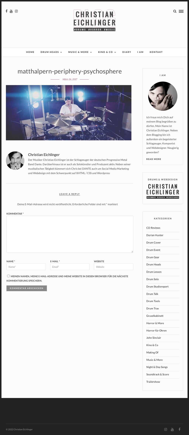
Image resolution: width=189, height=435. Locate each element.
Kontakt (156, 52)
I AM (140, 52)
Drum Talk (152, 293)
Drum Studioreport (157, 286)
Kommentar (15, 213)
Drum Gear (152, 257)
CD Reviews (153, 227)
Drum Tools (153, 301)
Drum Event (153, 249)
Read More (153, 159)
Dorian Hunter (154, 235)
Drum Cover (153, 242)
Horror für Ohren (156, 330)
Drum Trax (152, 308)
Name (10, 261)
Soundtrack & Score (157, 374)
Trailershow (153, 381)
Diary (126, 52)
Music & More (78, 52)
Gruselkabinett (154, 315)
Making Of (152, 352)
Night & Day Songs (157, 367)
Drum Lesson (153, 271)
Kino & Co (105, 52)
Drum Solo (152, 279)
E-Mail (55, 261)
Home (30, 52)
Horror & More (155, 323)
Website (99, 261)
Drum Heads (50, 52)
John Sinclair (153, 337)
